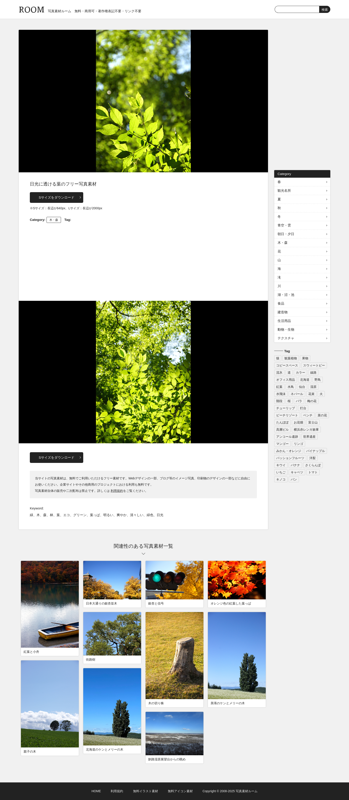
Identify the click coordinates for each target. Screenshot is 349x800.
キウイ (281, 465)
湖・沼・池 (286, 295)
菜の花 (322, 415)
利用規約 (117, 491)
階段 (279, 401)
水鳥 (291, 387)
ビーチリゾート (287, 415)
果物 (305, 358)
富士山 (313, 422)
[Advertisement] (143, 261)
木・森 (53, 220)
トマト (313, 472)
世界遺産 (309, 436)
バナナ (295, 465)
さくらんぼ (313, 465)
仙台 (302, 387)
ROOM (32, 8)
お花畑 (298, 422)
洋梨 (312, 458)
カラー (300, 372)
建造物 (283, 312)
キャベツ (297, 472)
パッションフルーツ (290, 458)
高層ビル (282, 429)
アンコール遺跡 (287, 436)
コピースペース (287, 365)
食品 (281, 303)
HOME (96, 791)
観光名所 (284, 190)
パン (294, 479)
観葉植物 (290, 358)
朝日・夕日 (286, 234)
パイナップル (315, 451)
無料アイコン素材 (180, 791)
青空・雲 (284, 225)
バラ (299, 401)
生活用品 (284, 321)
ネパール (297, 394)
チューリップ (285, 408)
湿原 (313, 387)
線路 (313, 372)
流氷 (279, 372)
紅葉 (279, 387)
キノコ (281, 479)
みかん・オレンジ (288, 451)
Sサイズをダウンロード (56, 197)
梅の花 (312, 401)
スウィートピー (314, 365)
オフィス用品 (285, 379)
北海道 (304, 379)
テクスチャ (286, 338)
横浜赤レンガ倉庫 (306, 429)
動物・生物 (286, 329)
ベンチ (307, 415)
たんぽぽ (282, 422)
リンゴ (298, 444)
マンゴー (282, 444)
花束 (311, 394)
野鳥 (318, 379)
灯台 (303, 408)
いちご (281, 472)
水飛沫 (281, 394)
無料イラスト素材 (145, 791)
